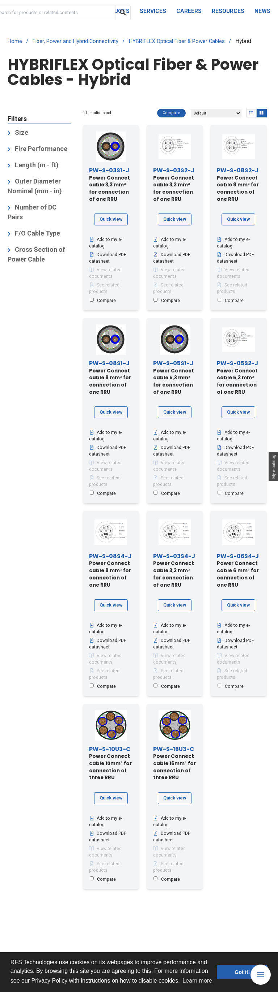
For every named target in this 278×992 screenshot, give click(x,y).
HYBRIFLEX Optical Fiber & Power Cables (177, 41)
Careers (189, 11)
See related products (104, 288)
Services (153, 11)
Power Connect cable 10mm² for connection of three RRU (110, 763)
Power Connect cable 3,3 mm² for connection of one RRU (109, 185)
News (262, 11)
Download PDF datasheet (107, 258)
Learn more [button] (197, 981)
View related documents (105, 273)
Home (15, 41)
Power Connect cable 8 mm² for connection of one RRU (238, 185)
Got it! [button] (242, 972)
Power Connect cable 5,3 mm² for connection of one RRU (173, 378)
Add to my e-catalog (105, 243)
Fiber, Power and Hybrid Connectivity (75, 41)
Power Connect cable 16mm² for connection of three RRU (174, 763)
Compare (170, 113)
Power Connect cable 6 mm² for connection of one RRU (238, 570)
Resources (228, 11)
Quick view (111, 219)
